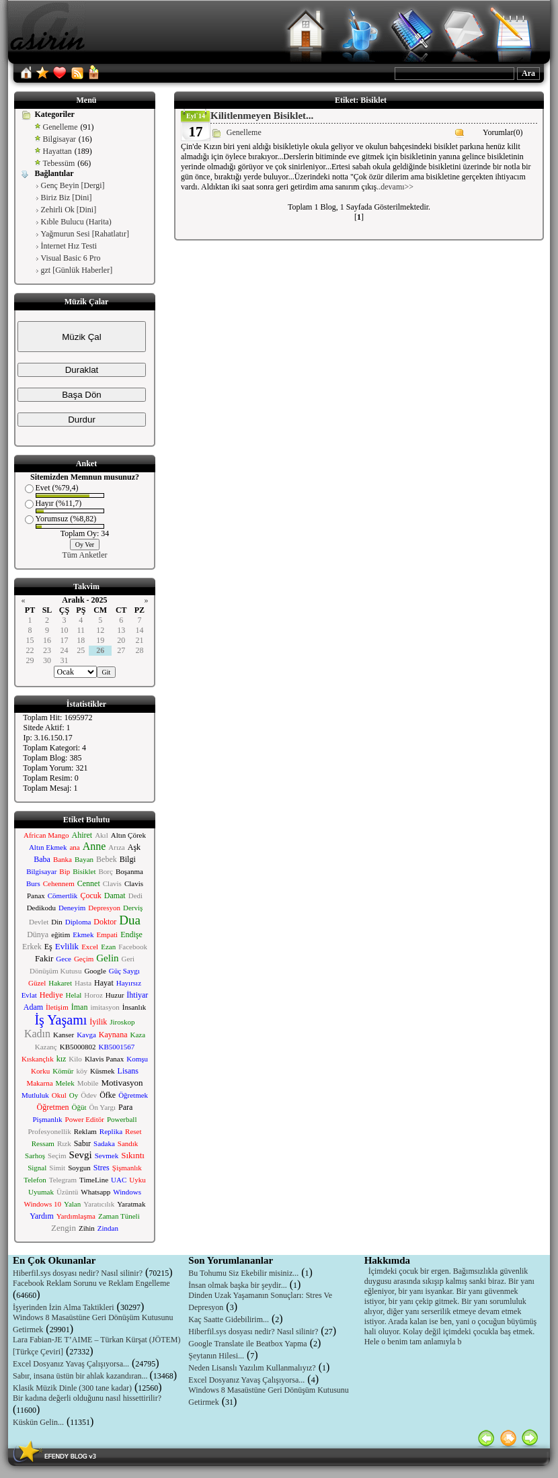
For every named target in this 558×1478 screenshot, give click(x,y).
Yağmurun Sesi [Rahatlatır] (85, 233)
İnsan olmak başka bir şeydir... (237, 1285)
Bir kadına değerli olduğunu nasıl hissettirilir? (87, 1398)
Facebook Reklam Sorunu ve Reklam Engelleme (91, 1283)
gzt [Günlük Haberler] (77, 270)
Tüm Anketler (85, 555)
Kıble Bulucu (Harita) (76, 221)
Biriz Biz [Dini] (66, 197)
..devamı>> (394, 186)
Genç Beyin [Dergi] (73, 185)
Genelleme (60, 127)
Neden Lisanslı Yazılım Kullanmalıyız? (251, 1368)
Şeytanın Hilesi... (216, 1355)
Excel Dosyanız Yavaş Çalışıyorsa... (71, 1363)
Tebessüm (59, 163)
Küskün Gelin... (38, 1422)
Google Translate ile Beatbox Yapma (247, 1343)
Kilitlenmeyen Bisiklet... (261, 115)
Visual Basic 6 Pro (71, 258)
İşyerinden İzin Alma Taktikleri (63, 1307)
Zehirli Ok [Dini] (69, 209)
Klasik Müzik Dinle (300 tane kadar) (72, 1388)
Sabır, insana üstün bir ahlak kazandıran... (81, 1376)
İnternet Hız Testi (69, 246)
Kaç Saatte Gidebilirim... (228, 1319)
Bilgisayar (59, 139)
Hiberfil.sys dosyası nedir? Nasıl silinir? (78, 1273)
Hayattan (57, 151)
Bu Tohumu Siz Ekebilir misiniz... (243, 1273)
